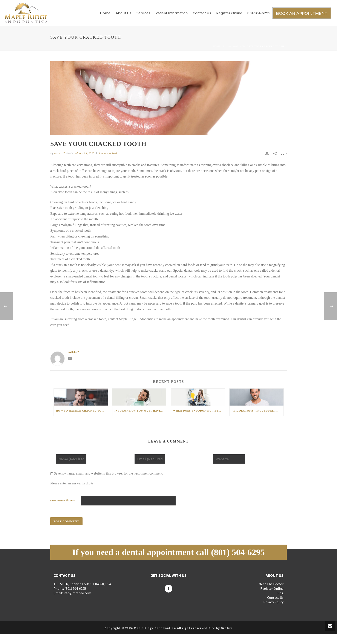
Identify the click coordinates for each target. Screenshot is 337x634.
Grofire (227, 628)
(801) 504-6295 (238, 552)
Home (105, 13)
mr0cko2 (59, 153)
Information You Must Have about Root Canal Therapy (140, 410)
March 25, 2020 (84, 153)
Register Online (229, 13)
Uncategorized (234, 46)
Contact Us (202, 13)
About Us (123, 13)
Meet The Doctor (271, 584)
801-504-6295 (258, 13)
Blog (279, 593)
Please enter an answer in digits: (72, 483)
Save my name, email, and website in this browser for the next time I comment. (108, 473)
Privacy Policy (273, 602)
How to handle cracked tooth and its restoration (82, 410)
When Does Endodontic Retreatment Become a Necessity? (199, 410)
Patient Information (171, 13)
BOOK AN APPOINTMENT (301, 13)
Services (143, 13)
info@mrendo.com (77, 593)
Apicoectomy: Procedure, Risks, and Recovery (257, 410)
